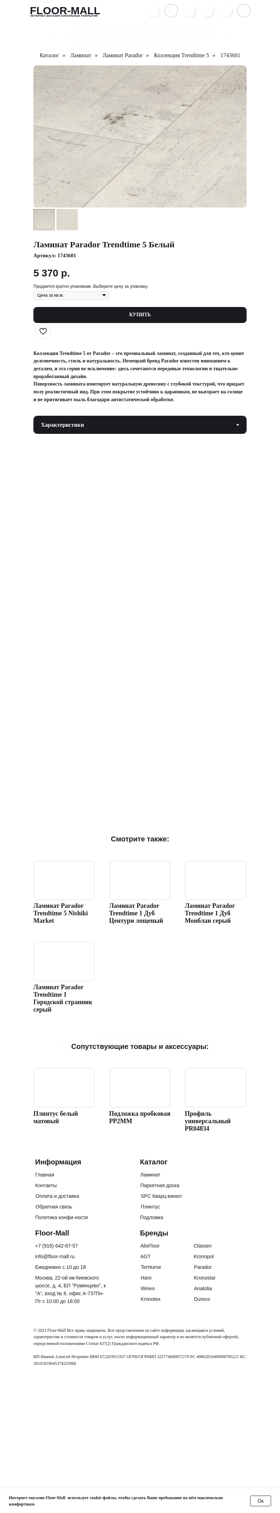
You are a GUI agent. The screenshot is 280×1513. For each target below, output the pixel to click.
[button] (189, 10)
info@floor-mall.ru (55, 1256)
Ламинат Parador (123, 55)
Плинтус (150, 1207)
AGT (145, 1256)
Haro (146, 1278)
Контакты (45, 1185)
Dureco (202, 1299)
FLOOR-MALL (65, 10)
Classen (203, 1246)
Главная (44, 1175)
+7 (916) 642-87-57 (56, 1246)
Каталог (49, 55)
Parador (203, 1267)
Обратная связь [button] (54, 1207)
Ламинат (80, 55)
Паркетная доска (159, 1185)
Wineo (148, 1288)
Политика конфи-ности (61, 1217)
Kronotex (151, 1299)
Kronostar (205, 1278)
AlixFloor (150, 1246)
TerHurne (151, 1267)
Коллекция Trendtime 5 (181, 55)
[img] (225, 10)
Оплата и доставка (57, 1196)
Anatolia (203, 1288)
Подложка (151, 1217)
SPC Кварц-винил (161, 1196)
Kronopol (204, 1256)
